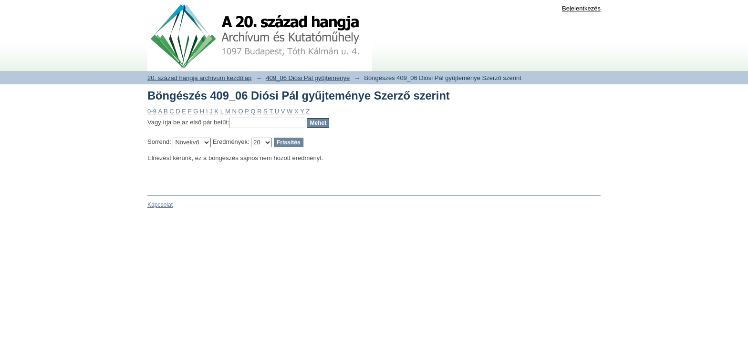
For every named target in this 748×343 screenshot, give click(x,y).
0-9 (151, 111)
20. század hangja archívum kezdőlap (199, 77)
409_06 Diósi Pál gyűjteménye (308, 77)
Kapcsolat (160, 205)
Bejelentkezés (581, 8)
